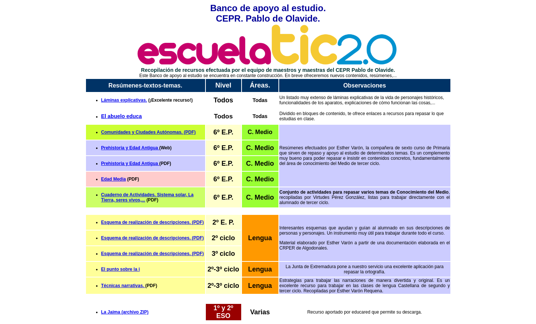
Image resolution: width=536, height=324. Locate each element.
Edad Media (113, 179)
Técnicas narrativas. (123, 285)
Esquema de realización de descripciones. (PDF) (152, 238)
